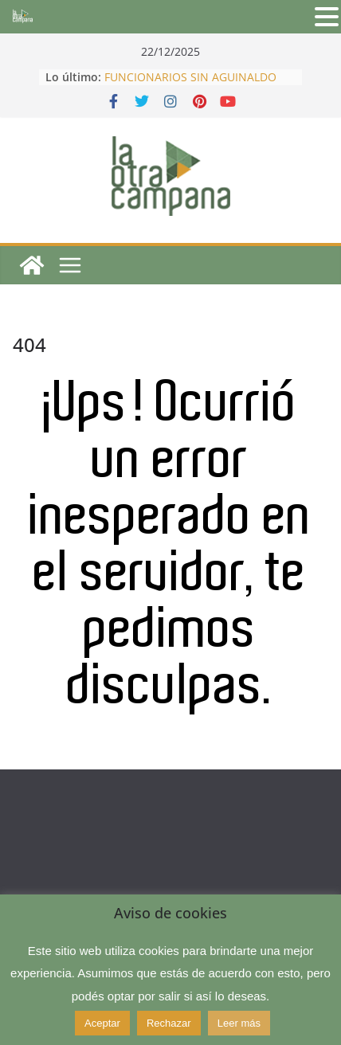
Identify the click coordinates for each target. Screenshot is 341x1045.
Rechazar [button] (169, 1023)
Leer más (239, 1023)
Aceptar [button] (102, 1023)
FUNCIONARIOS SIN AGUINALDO (190, 76)
